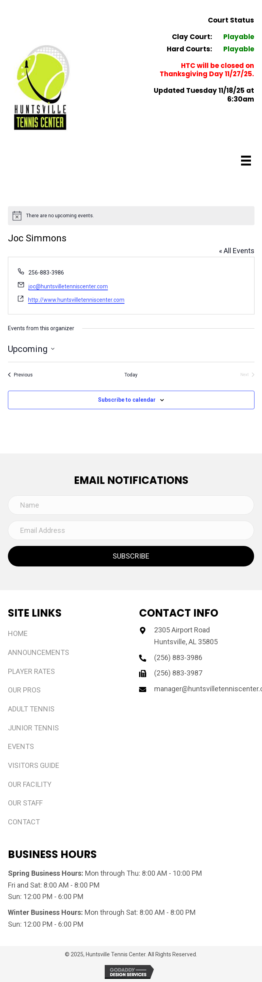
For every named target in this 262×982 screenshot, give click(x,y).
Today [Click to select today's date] (131, 375)
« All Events (236, 250)
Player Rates (31, 671)
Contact (24, 822)
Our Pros (24, 690)
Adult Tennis (31, 709)
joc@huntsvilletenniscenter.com (68, 286)
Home (18, 633)
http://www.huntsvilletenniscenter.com (76, 300)
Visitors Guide (33, 765)
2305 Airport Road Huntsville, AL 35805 (186, 636)
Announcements (38, 652)
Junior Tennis (33, 728)
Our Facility (29, 784)
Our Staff (25, 803)
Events (21, 746)
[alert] (131, 215)
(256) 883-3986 (178, 657)
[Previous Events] (20, 375)
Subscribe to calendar (127, 400)
